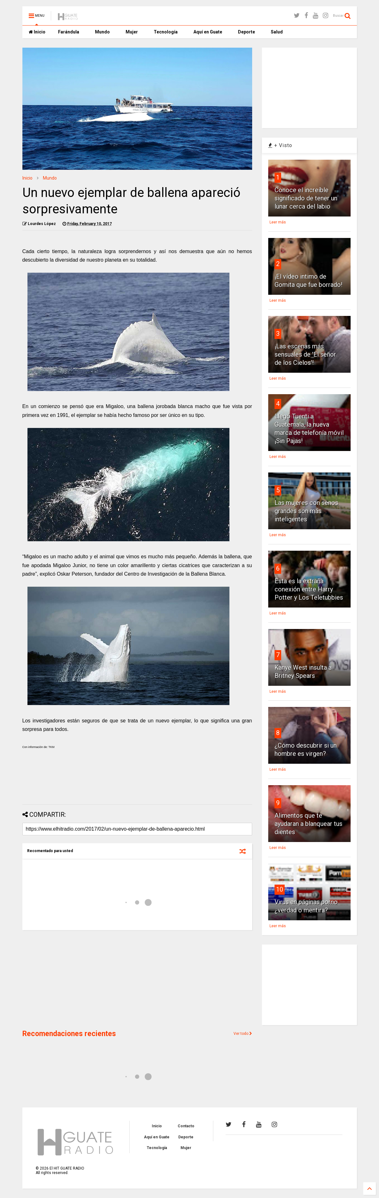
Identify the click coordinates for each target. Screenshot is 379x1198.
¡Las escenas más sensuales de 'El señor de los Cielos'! (305, 354)
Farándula (68, 31)
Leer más (277, 222)
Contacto (186, 1126)
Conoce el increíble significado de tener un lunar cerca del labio (306, 198)
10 (279, 889)
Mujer (132, 31)
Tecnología (166, 31)
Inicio (37, 31)
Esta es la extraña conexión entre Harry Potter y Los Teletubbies (309, 589)
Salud (277, 31)
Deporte (246, 31)
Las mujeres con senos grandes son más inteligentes (306, 511)
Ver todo (243, 1033)
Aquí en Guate (207, 31)
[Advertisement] (137, 783)
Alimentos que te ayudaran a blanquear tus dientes (308, 824)
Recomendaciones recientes (69, 1033)
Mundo (102, 31)
